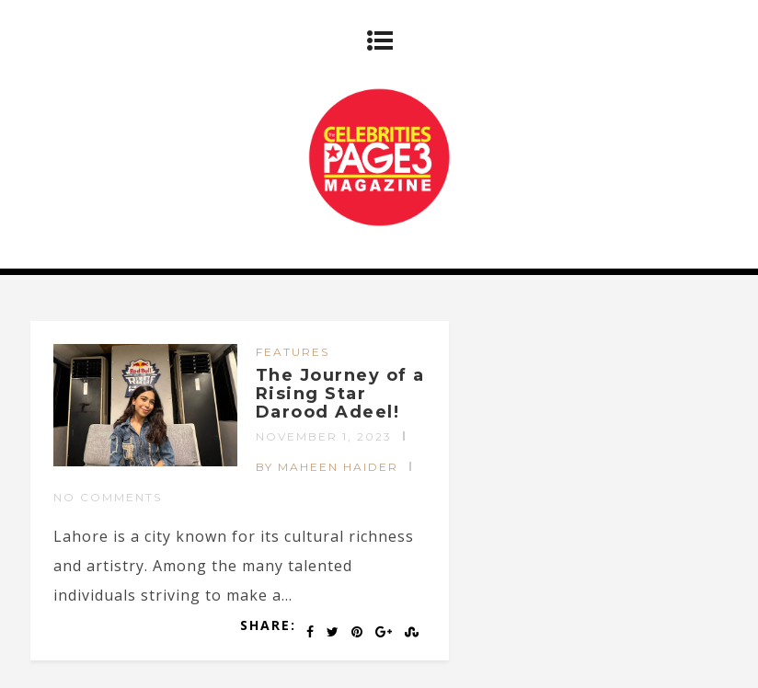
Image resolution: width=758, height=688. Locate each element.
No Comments (107, 497)
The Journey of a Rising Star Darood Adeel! (340, 393)
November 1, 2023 (324, 436)
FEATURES (292, 352)
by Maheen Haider (327, 467)
